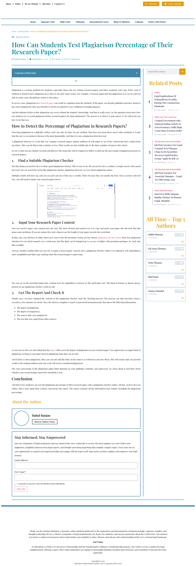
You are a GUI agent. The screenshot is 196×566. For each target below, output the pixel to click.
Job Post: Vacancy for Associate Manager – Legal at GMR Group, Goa (168, 176)
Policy (18, 3)
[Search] (182, 71)
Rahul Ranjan (161, 110)
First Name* (20, 472)
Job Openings (159, 141)
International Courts (99, 21)
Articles (157, 92)
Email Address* (21, 460)
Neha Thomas (155, 263)
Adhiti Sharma (155, 234)
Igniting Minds (23, 31)
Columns (139, 21)
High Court (65, 21)
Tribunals (80, 21)
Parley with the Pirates (163, 190)
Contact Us (59, 3)
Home (33, 21)
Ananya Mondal (156, 291)
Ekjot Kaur (153, 277)
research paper (47, 103)
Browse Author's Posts (45, 421)
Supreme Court (48, 21)
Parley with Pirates (157, 21)
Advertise (46, 3)
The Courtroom (170, 117)
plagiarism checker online (110, 237)
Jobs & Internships (173, 141)
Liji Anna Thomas (157, 248)
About (8, 3)
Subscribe (21, 489)
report (53, 350)
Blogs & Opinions (122, 21)
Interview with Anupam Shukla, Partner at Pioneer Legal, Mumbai (167, 197)
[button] (137, 73)
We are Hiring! (31, 3)
